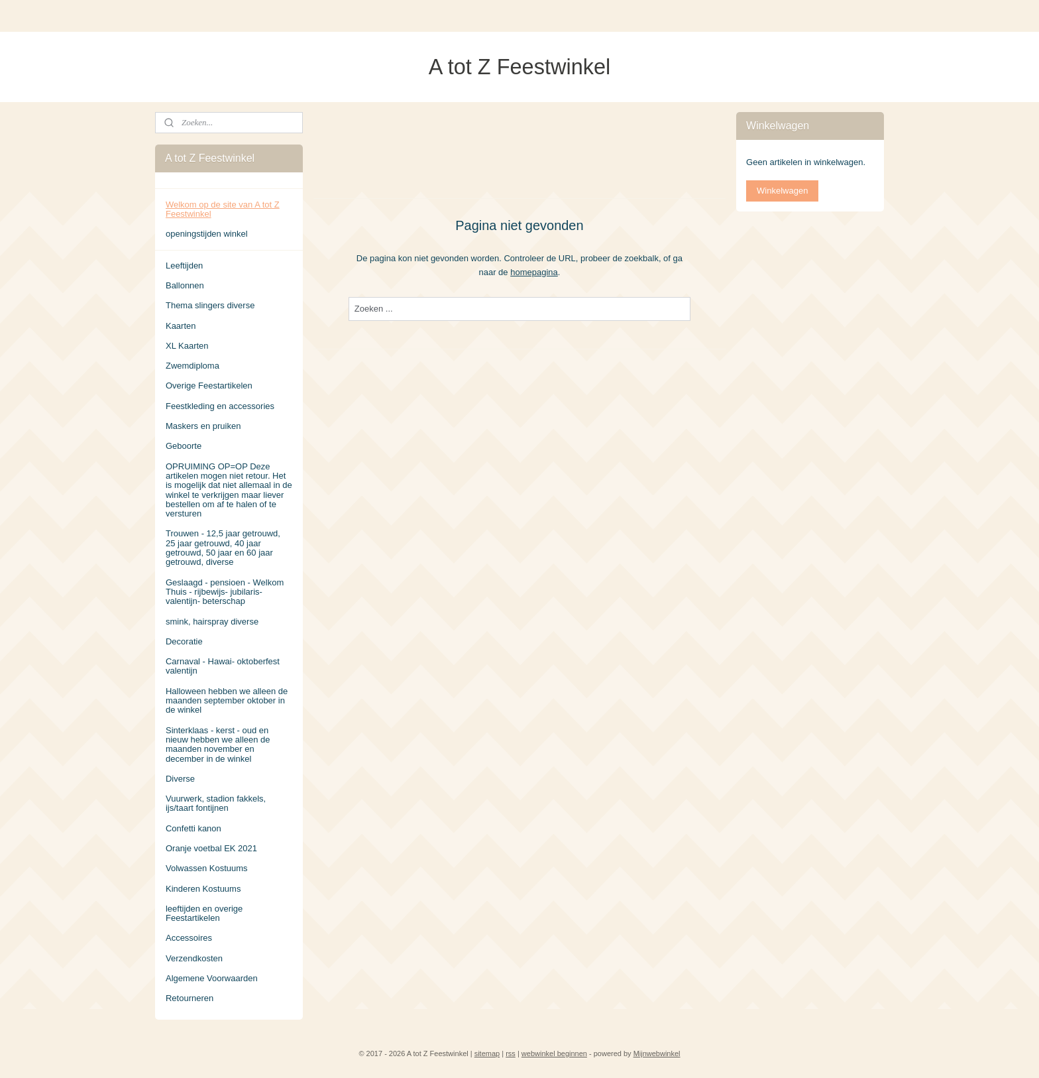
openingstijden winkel (207, 234)
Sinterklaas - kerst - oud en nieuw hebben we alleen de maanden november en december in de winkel (218, 744)
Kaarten (181, 326)
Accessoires (189, 938)
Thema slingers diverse (210, 305)
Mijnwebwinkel (657, 1053)
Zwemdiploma (192, 366)
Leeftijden (184, 265)
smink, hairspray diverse (212, 622)
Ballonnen (185, 285)
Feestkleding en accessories (220, 406)
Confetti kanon (193, 828)
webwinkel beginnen (554, 1053)
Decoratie (184, 641)
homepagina (534, 271)
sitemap (487, 1053)
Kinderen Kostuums (203, 889)
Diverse (180, 779)
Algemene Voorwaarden (212, 978)
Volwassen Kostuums (207, 868)
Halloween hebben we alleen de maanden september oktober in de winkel (227, 700)
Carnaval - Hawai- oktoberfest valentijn (223, 666)
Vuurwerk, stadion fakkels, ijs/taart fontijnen (216, 803)
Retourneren (189, 998)
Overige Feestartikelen (209, 385)
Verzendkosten (194, 958)
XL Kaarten (187, 346)
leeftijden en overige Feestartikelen (204, 913)
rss (511, 1053)
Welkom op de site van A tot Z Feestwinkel (223, 209)
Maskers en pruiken (203, 426)
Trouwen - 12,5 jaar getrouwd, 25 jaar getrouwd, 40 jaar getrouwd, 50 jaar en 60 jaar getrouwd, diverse (223, 547)
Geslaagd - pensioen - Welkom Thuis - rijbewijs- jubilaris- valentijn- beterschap (225, 592)
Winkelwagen (782, 191)
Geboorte (183, 446)
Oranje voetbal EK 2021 (211, 848)
